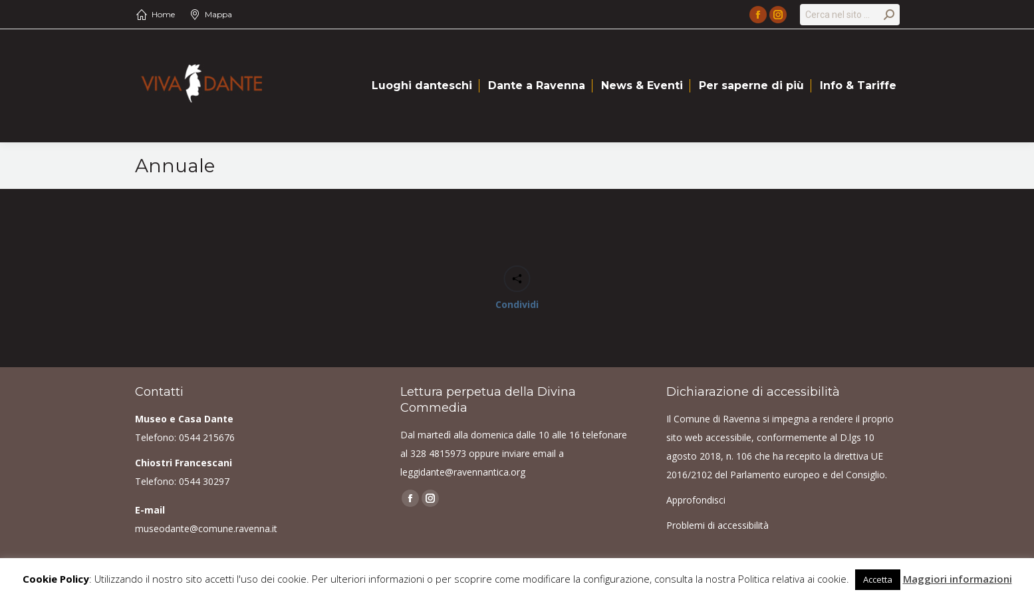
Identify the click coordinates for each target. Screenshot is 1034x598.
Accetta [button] (877, 579)
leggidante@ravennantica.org (462, 472)
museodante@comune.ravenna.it (206, 528)
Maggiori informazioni (957, 578)
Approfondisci (695, 500)
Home (163, 14)
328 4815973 (438, 453)
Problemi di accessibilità (717, 525)
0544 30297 (204, 481)
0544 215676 (207, 437)
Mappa (218, 14)
